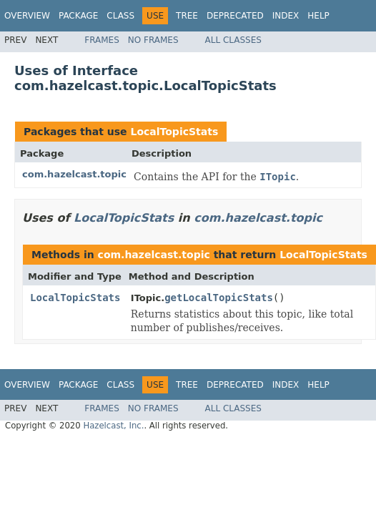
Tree (187, 16)
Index (286, 16)
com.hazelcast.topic (74, 174)
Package (78, 16)
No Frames (153, 40)
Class (120, 16)
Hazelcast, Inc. (113, 426)
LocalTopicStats (174, 131)
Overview (27, 16)
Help (318, 16)
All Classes (233, 40)
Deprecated (235, 16)
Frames (101, 40)
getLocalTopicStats (218, 297)
